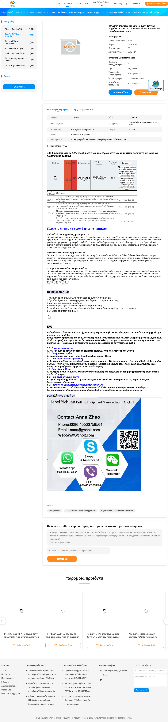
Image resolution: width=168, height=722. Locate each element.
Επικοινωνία (19, 87)
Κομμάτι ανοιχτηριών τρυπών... (19, 59)
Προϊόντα (5, 674)
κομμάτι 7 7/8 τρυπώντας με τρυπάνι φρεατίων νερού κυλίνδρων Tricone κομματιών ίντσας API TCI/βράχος (41, 687)
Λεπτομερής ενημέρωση (58, 109)
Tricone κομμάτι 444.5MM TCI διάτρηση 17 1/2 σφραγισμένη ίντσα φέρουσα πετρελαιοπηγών (78, 700)
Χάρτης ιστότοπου (9, 686)
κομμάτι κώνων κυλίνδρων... (19, 42)
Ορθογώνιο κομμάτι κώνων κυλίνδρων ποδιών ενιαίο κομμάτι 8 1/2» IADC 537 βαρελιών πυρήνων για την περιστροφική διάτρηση (77, 674)
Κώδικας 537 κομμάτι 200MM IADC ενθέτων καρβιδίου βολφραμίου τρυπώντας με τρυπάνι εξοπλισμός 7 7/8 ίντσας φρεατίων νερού (41, 700)
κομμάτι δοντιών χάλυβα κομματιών (81, 511)
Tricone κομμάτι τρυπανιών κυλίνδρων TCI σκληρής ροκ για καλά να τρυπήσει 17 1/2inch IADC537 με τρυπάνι (42, 674)
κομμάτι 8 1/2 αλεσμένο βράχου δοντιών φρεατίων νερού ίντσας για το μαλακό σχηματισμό (103, 637)
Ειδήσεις (5, 682)
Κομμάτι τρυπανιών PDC (19, 65)
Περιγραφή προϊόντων (83, 109)
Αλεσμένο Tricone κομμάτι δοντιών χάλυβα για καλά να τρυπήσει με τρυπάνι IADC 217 (144, 637)
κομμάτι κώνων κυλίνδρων (75, 665)
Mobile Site (6, 690)
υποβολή (62, 559)
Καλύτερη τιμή (120, 92)
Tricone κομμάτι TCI (19, 29)
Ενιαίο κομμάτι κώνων (19, 53)
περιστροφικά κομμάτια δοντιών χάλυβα (117, 511)
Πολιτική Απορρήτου (10, 694)
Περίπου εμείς (7, 678)
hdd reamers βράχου (19, 48)
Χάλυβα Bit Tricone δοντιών (19, 35)
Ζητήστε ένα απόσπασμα (156, 4)
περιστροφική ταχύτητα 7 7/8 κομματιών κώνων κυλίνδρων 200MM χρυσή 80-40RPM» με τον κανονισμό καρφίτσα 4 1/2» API (78, 687)
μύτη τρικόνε (54, 511)
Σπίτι (3, 670)
